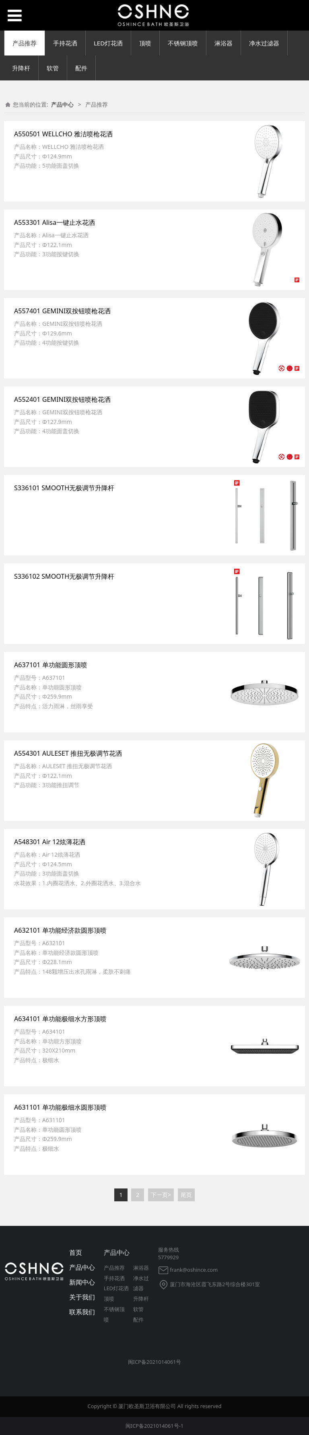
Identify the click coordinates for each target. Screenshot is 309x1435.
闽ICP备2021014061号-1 (154, 1425)
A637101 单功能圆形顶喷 (50, 664)
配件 (81, 68)
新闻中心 (82, 1282)
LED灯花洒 (108, 43)
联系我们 (82, 1312)
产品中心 (62, 104)
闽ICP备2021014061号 (154, 1361)
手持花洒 (65, 43)
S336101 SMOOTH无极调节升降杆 (64, 487)
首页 (75, 1252)
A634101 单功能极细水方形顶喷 (60, 1018)
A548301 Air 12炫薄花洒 (49, 841)
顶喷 (145, 43)
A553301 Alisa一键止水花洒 (54, 222)
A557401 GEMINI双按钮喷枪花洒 (62, 310)
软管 (53, 68)
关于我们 (82, 1297)
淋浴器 (223, 43)
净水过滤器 (264, 43)
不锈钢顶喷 (183, 43)
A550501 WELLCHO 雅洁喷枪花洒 (63, 134)
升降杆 (21, 68)
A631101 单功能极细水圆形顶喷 (60, 1107)
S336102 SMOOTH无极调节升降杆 (64, 576)
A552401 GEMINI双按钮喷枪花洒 (62, 399)
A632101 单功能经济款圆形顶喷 (60, 930)
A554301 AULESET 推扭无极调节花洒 (68, 753)
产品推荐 (24, 43)
